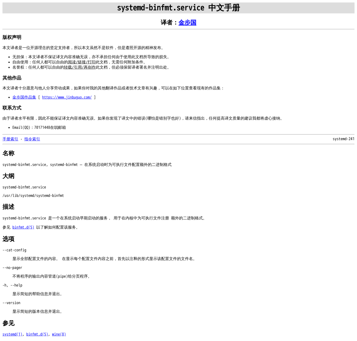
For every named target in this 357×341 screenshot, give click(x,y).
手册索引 (10, 139)
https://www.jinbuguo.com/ (67, 97)
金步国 (187, 22)
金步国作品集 (24, 97)
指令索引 (32, 139)
